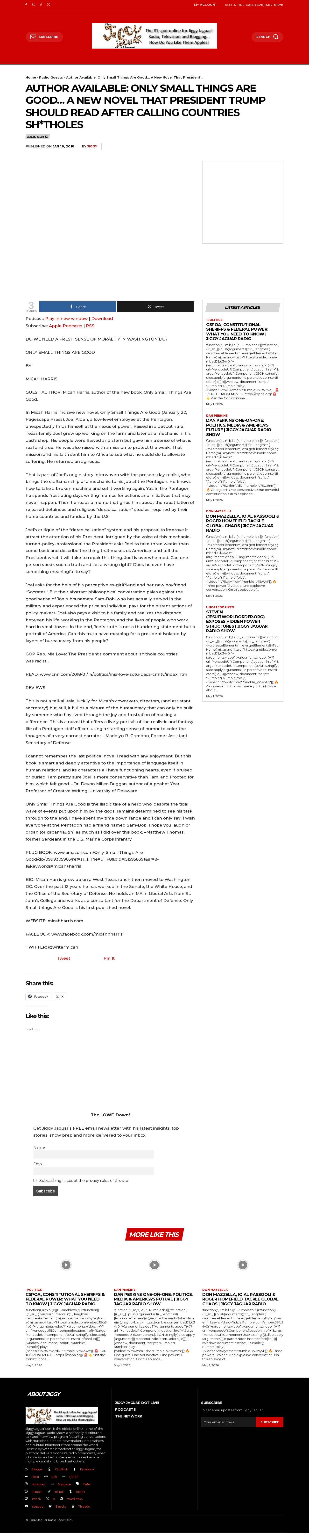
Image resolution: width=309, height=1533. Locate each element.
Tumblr (80, 1492)
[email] (228, 1422)
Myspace (64, 1484)
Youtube (37, 1507)
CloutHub (61, 1469)
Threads (84, 1507)
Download (102, 318)
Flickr (35, 1477)
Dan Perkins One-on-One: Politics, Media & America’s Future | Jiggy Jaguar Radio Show (238, 427)
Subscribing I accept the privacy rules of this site (80, 1180)
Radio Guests (51, 77)
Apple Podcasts (65, 325)
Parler (87, 1484)
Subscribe (269, 1422)
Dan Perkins (217, 416)
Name (39, 1147)
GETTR (73, 1477)
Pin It (109, 958)
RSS (90, 325)
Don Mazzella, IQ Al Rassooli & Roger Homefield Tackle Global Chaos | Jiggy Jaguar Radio (242, 523)
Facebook (87, 1469)
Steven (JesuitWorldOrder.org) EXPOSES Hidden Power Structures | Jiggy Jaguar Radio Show (237, 621)
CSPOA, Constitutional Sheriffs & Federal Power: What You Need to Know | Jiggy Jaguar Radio (237, 331)
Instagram (39, 1484)
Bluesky (61, 1507)
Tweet (63, 958)
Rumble (37, 1492)
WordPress (75, 1499)
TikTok (59, 1492)
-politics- (215, 320)
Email (38, 1164)
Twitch (36, 1499)
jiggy (92, 146)
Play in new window (66, 318)
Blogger (37, 1469)
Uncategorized (220, 607)
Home (31, 77)
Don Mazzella (219, 511)
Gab (54, 1477)
